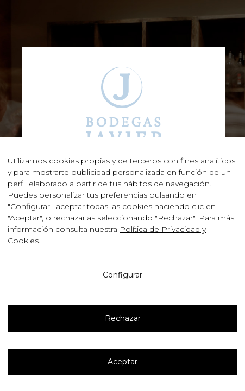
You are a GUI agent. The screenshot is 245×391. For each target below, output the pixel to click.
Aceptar (122, 362)
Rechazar (123, 318)
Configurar (122, 275)
